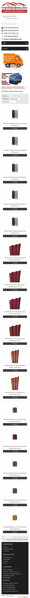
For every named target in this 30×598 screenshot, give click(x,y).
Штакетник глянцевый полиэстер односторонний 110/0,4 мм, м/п (15, 124)
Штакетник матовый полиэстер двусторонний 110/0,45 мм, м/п (15, 232)
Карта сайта (7, 559)
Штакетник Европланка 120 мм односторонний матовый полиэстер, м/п (15, 474)
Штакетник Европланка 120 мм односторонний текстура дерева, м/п (15, 528)
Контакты (6, 551)
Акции (5, 563)
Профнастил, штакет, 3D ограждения (15, 86)
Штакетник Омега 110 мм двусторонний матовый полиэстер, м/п (15, 339)
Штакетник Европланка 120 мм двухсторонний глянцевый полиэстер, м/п (15, 447)
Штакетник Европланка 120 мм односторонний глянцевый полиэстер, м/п (15, 420)
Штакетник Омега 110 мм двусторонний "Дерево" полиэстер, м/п (15, 393)
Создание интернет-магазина (23, 596)
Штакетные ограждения (7, 88)
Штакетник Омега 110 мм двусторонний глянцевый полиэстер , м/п (15, 285)
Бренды (6, 561)
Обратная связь (8, 557)
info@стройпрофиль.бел (13, 39)
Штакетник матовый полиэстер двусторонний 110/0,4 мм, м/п (15, 205)
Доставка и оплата (8, 549)
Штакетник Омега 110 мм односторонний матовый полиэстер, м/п (15, 312)
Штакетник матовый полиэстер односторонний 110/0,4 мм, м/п (15, 178)
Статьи (5, 547)
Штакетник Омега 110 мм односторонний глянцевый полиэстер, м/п (15, 259)
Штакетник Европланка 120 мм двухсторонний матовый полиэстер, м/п (15, 501)
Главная (3, 86)
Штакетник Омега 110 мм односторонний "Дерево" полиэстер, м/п (15, 366)
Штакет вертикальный (19, 88)
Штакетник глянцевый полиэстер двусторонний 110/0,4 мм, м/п (14, 151)
